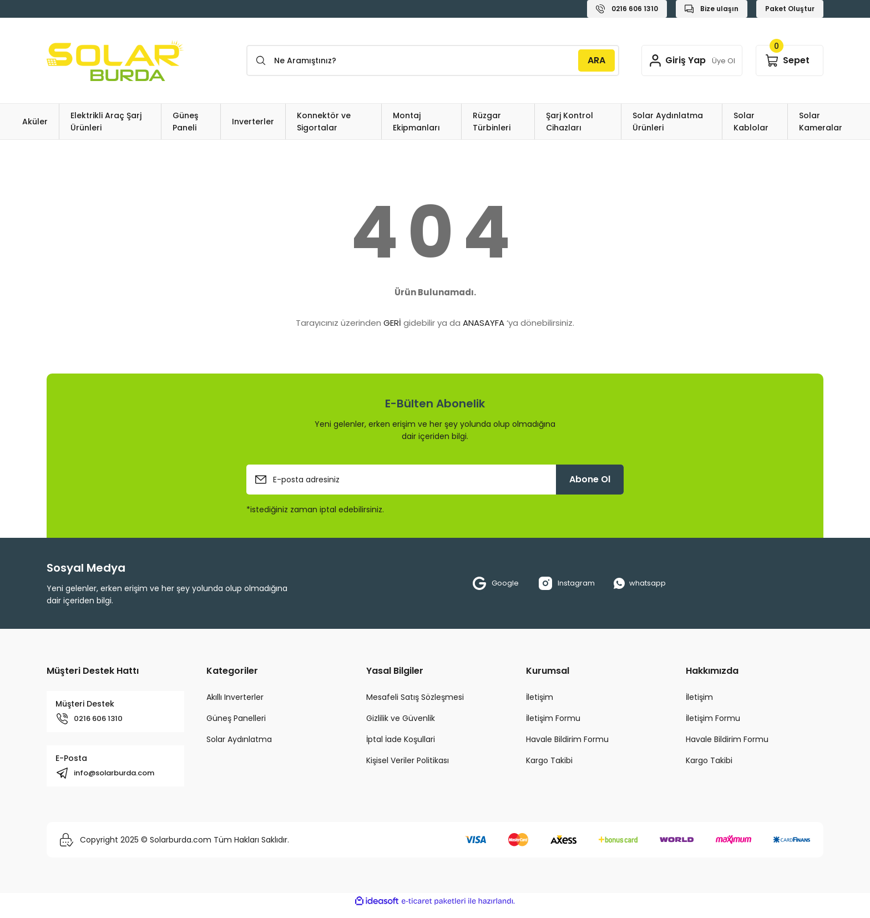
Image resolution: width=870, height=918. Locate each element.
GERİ (392, 323)
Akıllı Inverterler (235, 697)
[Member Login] (688, 60)
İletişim (539, 697)
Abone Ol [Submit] (589, 479)
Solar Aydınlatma (239, 739)
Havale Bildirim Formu (567, 739)
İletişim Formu (553, 718)
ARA (589, 60)
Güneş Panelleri (236, 718)
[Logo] (115, 60)
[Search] (428, 60)
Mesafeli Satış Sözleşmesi (415, 697)
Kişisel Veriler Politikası (407, 760)
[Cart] (789, 60)
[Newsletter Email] (435, 480)
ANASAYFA (483, 323)
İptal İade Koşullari (400, 739)
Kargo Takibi (549, 760)
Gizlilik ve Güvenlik (400, 718)
